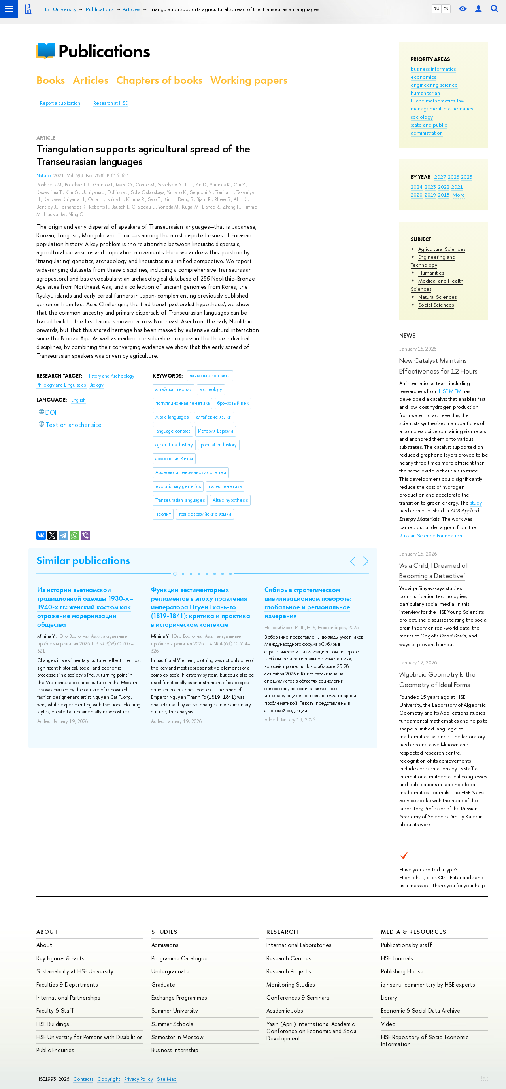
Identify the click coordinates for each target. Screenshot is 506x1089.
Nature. (44, 176)
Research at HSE (110, 103)
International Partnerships (68, 997)
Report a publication (60, 103)
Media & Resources (413, 931)
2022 (443, 186)
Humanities (431, 272)
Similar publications (83, 560)
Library (389, 997)
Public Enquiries (55, 1050)
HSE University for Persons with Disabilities (89, 1037)
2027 (440, 176)
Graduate (163, 984)
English (78, 400)
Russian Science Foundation (430, 535)
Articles (90, 80)
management (426, 108)
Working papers (248, 80)
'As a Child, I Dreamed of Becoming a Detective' (433, 570)
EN (446, 8)
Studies (164, 931)
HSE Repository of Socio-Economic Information (424, 1040)
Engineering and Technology (433, 260)
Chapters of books (159, 80)
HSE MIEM (451, 391)
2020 (417, 194)
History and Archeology (110, 376)
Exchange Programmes (179, 997)
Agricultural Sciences (441, 248)
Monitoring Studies (290, 984)
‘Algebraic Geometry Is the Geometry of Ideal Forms (437, 679)
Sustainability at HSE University (74, 971)
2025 (466, 176)
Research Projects (288, 971)
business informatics (433, 68)
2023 (430, 186)
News (407, 335)
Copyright (108, 1079)
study (476, 502)
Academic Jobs (284, 1010)
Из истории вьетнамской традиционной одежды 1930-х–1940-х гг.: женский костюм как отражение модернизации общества (85, 607)
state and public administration (429, 128)
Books (50, 80)
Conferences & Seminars (297, 997)
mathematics (458, 108)
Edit (484, 1077)
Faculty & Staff (55, 1010)
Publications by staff (406, 945)
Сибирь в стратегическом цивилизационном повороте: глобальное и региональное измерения (307, 602)
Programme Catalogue (179, 958)
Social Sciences (436, 304)
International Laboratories (298, 945)
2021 (457, 186)
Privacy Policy (138, 1079)
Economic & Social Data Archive (420, 1010)
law (460, 100)
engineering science (434, 84)
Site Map (167, 1079)
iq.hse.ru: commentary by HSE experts (428, 984)
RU (437, 8)
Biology (96, 385)
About (47, 931)
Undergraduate (170, 971)
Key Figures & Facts (60, 958)
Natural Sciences (437, 296)
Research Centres (288, 958)
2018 (443, 194)
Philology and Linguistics (61, 385)
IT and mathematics (433, 100)
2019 (430, 194)
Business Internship (174, 1050)
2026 (453, 176)
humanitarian (425, 92)
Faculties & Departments (67, 984)
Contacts (83, 1079)
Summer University (174, 1010)
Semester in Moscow (177, 1037)
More (459, 194)
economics (423, 76)
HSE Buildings (52, 1024)
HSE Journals (397, 958)
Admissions (164, 945)
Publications (104, 51)
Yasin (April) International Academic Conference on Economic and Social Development (312, 1031)
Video (388, 1024)
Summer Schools (172, 1024)
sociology (422, 116)
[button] (175, 574)
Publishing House (402, 971)
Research (282, 931)
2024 (417, 186)
